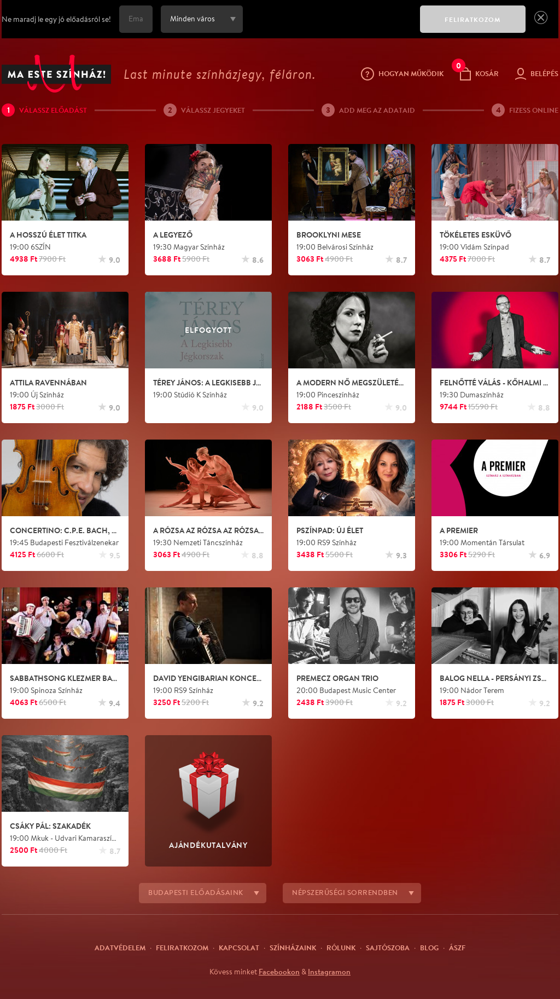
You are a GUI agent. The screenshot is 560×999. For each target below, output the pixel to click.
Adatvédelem (120, 947)
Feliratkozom (182, 947)
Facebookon (279, 971)
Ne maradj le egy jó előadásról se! (56, 19)
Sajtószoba (388, 947)
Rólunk (340, 947)
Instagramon (329, 971)
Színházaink (293, 947)
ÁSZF (457, 947)
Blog (429, 947)
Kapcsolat (239, 947)
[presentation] (329, 26)
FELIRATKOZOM (473, 19)
